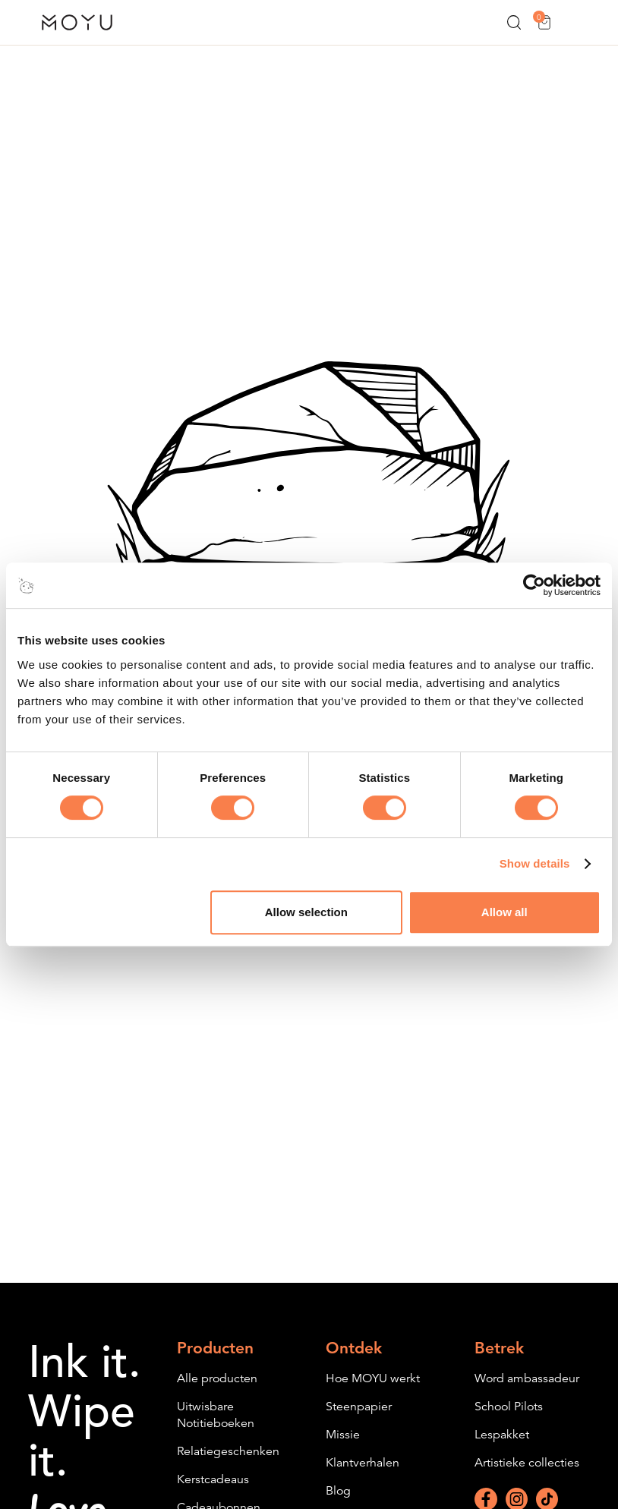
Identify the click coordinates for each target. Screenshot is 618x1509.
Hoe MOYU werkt (373, 1378)
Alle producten (217, 1378)
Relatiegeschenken (228, 1451)
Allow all (504, 912)
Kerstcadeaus (213, 1479)
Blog (338, 1490)
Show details (535, 863)
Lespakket (502, 1434)
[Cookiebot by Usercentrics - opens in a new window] (534, 585)
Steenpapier (359, 1406)
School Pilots (509, 1406)
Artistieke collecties (527, 1462)
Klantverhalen (362, 1462)
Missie (343, 1434)
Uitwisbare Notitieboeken (215, 1415)
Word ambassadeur (527, 1378)
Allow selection (306, 912)
